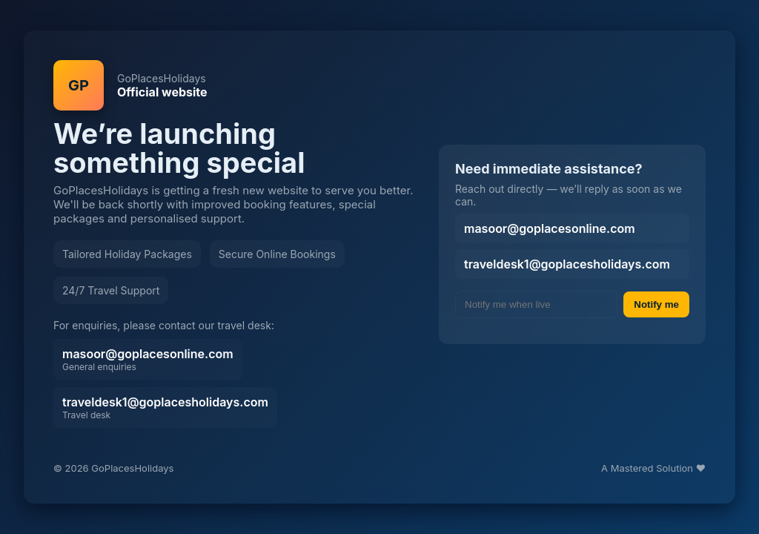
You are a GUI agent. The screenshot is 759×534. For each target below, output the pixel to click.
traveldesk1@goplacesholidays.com (165, 408)
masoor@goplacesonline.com (147, 359)
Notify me (656, 304)
